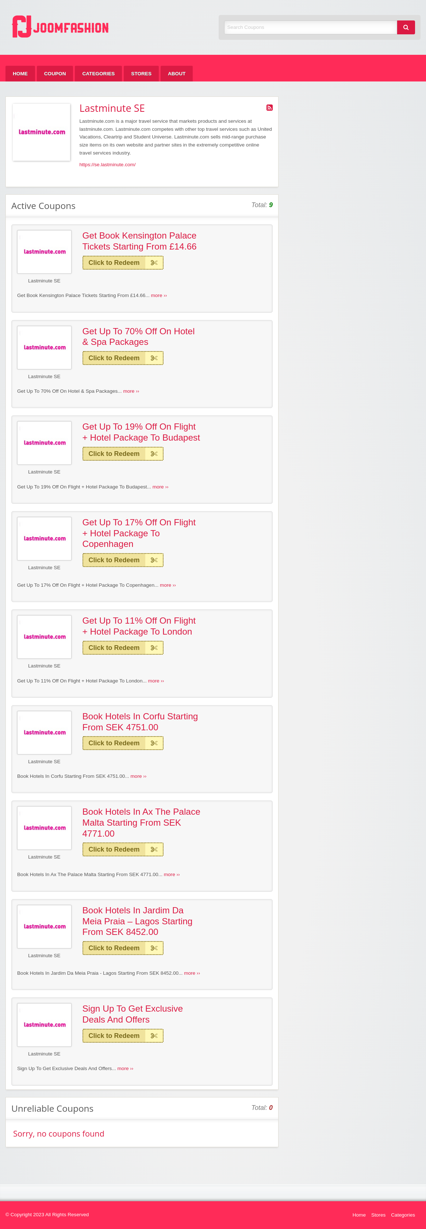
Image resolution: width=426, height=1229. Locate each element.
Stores (141, 73)
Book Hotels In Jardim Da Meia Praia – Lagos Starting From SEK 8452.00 (137, 921)
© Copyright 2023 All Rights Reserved (47, 1214)
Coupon (55, 73)
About (176, 73)
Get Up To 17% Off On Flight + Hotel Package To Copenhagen (139, 533)
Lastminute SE (44, 281)
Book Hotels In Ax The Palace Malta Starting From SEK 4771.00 (141, 822)
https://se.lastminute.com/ (108, 164)
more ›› (159, 295)
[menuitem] (20, 73)
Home (20, 73)
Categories (98, 73)
